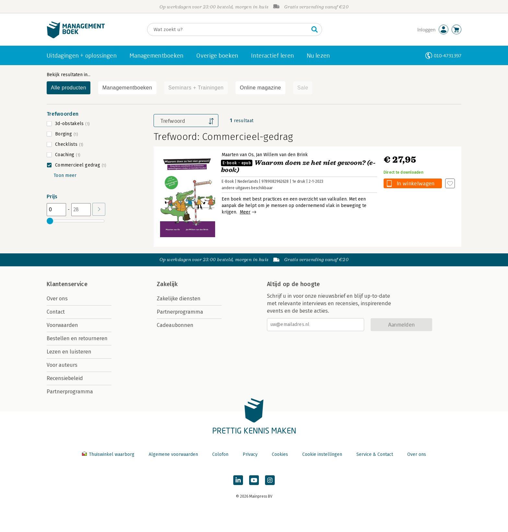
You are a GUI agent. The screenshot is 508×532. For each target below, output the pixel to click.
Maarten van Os (238, 154)
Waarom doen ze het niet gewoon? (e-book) (298, 166)
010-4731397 (447, 55)
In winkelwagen (415, 183)
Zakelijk (167, 284)
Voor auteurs (62, 365)
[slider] (49, 221)
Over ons (57, 298)
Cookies (280, 454)
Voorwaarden (62, 325)
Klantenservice (67, 284)
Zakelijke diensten (179, 298)
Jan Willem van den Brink (282, 154)
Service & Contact (374, 454)
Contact (56, 312)
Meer (245, 212)
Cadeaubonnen (175, 325)
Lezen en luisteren (69, 352)
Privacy (250, 454)
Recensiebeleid (65, 378)
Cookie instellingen (322, 454)
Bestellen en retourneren (77, 338)
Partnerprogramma (70, 391)
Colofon (220, 454)
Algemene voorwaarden (173, 454)
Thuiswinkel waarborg (109, 454)
